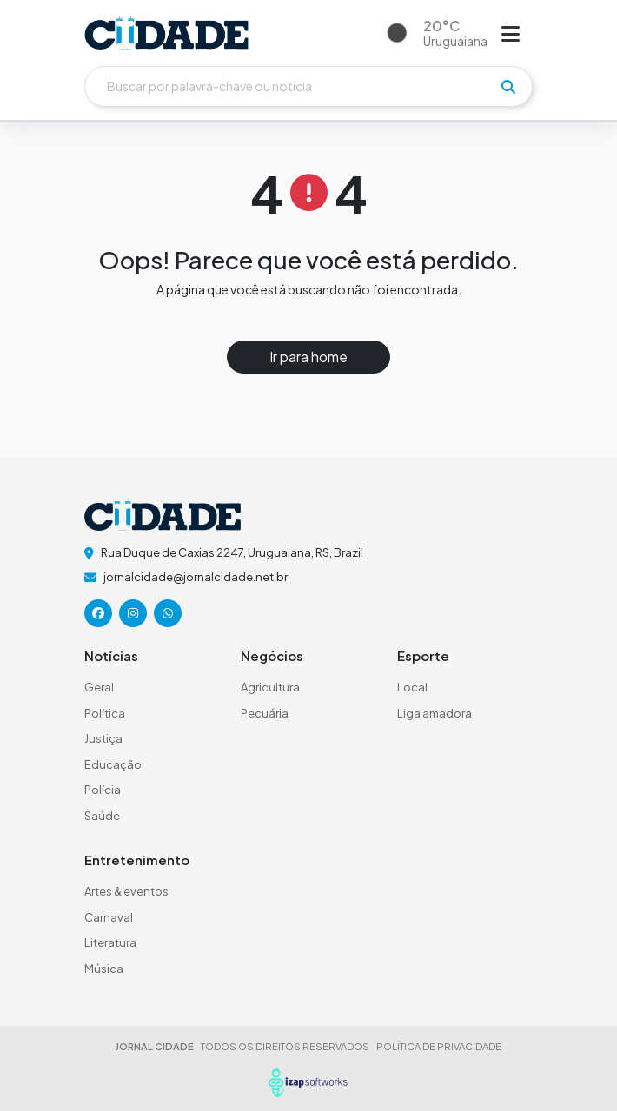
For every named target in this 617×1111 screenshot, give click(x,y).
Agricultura (270, 687)
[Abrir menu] (510, 33)
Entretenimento (136, 859)
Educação (113, 764)
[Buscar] (308, 86)
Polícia (102, 790)
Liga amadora (434, 713)
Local (412, 687)
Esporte (423, 655)
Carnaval (108, 917)
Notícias (111, 655)
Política (104, 713)
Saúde (102, 816)
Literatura (110, 942)
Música (103, 968)
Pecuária (265, 713)
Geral (99, 687)
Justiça (103, 738)
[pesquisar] (508, 87)
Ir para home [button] (308, 356)
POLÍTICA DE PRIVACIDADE (438, 1046)
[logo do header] (166, 33)
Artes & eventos (126, 891)
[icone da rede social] (98, 613)
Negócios (272, 655)
